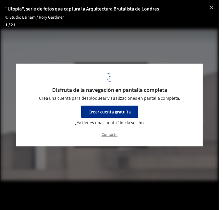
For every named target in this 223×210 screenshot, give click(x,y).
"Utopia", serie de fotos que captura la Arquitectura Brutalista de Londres (82, 9)
